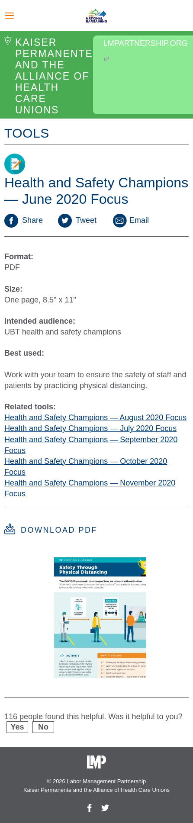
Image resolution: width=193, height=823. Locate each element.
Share (23, 220)
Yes (17, 727)
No (43, 727)
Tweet (77, 220)
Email (130, 220)
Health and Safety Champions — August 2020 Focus (95, 417)
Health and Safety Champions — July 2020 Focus (90, 428)
